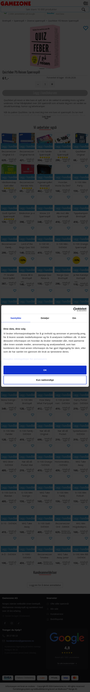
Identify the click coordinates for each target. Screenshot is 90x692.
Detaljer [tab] (45, 318)
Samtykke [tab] (15, 318)
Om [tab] (74, 318)
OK (45, 370)
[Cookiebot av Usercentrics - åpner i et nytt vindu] (73, 310)
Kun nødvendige (45, 380)
